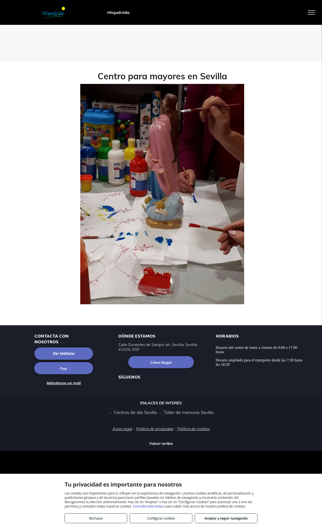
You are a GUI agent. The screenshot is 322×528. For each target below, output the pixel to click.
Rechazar (96, 518)
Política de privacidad (154, 428)
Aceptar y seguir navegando (226, 518)
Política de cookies (193, 428)
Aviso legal (122, 428)
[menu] (311, 12)
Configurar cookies (161, 518)
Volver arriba (161, 443)
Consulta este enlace (149, 506)
